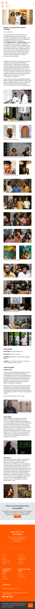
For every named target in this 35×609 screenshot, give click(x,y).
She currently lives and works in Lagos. (14, 396)
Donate (17, 516)
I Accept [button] (30, 605)
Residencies (21, 559)
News (4, 557)
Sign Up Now (17, 540)
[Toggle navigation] (33, 4)
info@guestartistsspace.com (11, 588)
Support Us (21, 557)
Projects (20, 561)
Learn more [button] (10, 606)
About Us (21, 555)
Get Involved (21, 577)
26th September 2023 (13, 351)
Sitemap (20, 563)
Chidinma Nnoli (8, 369)
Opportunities (6, 561)
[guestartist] (6, 4)
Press (4, 563)
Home (4, 555)
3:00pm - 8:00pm (12, 354)
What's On (21, 575)
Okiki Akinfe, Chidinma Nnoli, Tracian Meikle (17, 357)
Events (4, 559)
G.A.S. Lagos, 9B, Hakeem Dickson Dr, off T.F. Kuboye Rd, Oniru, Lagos (17, 362)
